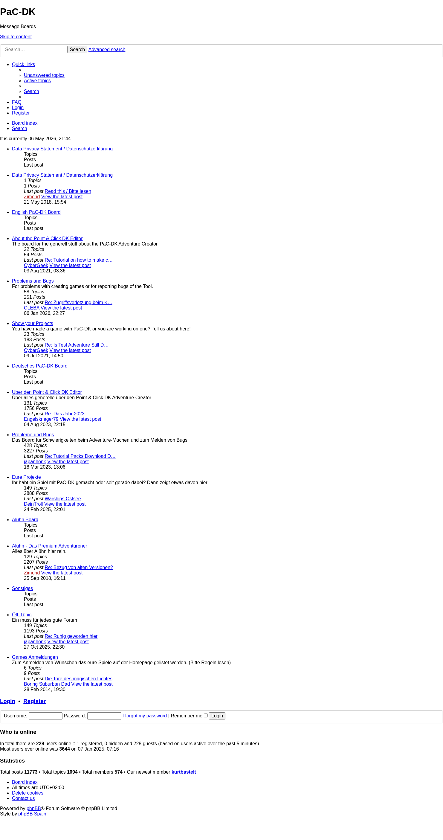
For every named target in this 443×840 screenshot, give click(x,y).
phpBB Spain (32, 813)
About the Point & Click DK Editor (47, 238)
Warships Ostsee (63, 498)
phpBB (34, 808)
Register (34, 701)
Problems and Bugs (33, 280)
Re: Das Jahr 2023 (64, 413)
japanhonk (35, 461)
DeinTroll (33, 504)
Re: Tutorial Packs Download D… (80, 456)
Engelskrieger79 (41, 419)
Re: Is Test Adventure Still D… (77, 344)
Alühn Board (25, 519)
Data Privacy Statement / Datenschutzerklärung (62, 148)
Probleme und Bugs (33, 434)
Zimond (32, 196)
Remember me (189, 715)
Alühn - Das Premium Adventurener (49, 545)
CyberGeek (36, 265)
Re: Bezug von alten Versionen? (79, 567)
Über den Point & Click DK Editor (47, 392)
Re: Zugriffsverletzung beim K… (78, 302)
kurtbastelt (184, 772)
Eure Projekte (26, 477)
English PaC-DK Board (36, 212)
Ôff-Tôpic (22, 614)
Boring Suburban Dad (47, 684)
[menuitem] (44, 75)
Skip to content (16, 36)
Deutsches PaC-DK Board (40, 365)
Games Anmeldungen (35, 657)
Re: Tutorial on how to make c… (79, 260)
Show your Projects (32, 323)
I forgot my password (145, 715)
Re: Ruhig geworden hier (71, 636)
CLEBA (31, 307)
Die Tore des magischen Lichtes (78, 678)
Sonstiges (22, 588)
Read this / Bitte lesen (68, 191)
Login (7, 701)
